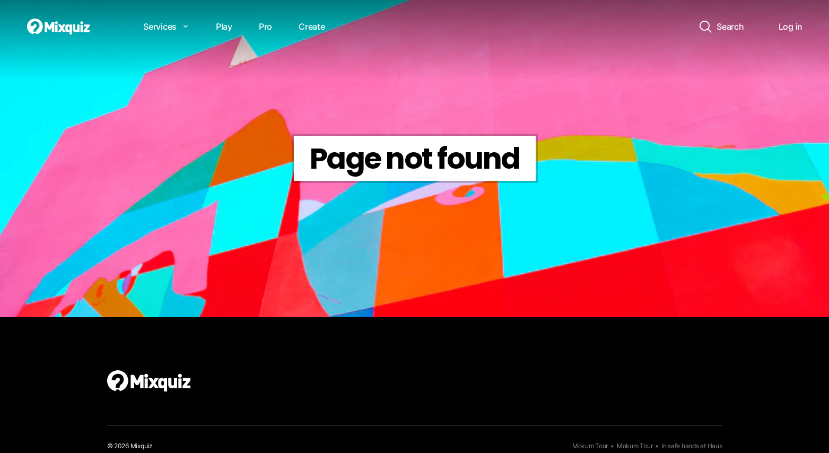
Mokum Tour (590, 446)
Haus (715, 446)
